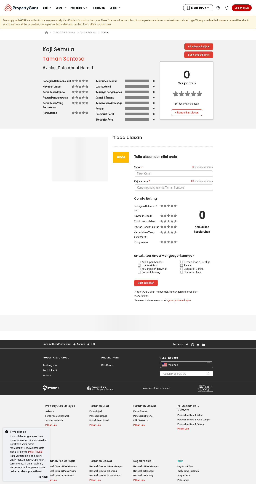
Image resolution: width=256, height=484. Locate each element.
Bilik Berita (107, 365)
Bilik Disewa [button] (141, 420)
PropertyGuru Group (56, 357)
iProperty (51, 388)
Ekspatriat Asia (190, 272)
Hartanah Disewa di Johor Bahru (105, 455)
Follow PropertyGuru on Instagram (192, 344)
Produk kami (50, 370)
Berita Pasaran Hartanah (57, 416)
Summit (156, 388)
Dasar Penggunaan (53, 475)
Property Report (205, 388)
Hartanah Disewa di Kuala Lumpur (106, 446)
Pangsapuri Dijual (98, 416)
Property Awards (100, 388)
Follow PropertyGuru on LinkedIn (203, 344)
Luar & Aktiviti (147, 265)
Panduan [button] (99, 8)
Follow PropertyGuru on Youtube (197, 344)
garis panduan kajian (179, 300)
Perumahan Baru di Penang (190, 424)
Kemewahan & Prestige (195, 262)
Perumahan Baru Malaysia (188, 407)
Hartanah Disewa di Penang (103, 450)
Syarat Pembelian (125, 475)
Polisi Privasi (35, 451)
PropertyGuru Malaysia (60, 406)
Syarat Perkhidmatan (80, 475)
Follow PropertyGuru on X (207, 344)
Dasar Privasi (103, 475)
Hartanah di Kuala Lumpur (146, 446)
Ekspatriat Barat (191, 268)
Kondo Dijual (95, 411)
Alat (180, 440)
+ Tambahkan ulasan (187, 112)
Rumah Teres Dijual (99, 420)
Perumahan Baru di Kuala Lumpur (193, 419)
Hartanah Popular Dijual (60, 440)
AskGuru (49, 411)
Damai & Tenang (149, 272)
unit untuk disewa (199, 54)
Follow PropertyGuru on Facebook (186, 344)
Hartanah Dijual (99, 406)
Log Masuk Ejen (185, 446)
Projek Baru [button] (79, 8)
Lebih (115, 8)
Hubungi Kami (110, 357)
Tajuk (137, 167)
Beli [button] (47, 8)
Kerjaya (47, 375)
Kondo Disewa (140, 411)
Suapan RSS (183, 455)
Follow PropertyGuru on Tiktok (211, 344)
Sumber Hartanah (54, 420)
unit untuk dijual (199, 46)
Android (79, 344)
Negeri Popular (143, 440)
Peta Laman (183, 459)
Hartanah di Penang (143, 455)
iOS (91, 344)
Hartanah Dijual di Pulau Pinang (60, 450)
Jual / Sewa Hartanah (188, 450)
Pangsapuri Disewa (143, 416)
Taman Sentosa (64, 58)
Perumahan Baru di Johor (189, 415)
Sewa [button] (61, 8)
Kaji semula (141, 181)
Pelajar (186, 265)
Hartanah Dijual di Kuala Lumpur (61, 446)
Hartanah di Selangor (143, 450)
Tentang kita (50, 365)
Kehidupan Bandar (150, 262)
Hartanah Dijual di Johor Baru (59, 455)
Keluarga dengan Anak (152, 268)
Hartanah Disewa (144, 406)
